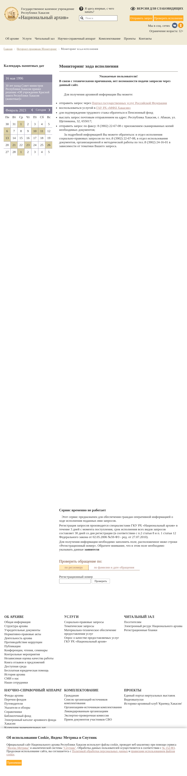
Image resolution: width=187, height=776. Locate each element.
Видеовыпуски (134, 697)
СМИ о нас (12, 676)
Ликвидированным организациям (87, 712)
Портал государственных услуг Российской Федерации (129, 102)
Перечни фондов (15, 701)
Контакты (145, 38)
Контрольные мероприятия (22, 653)
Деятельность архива (18, 638)
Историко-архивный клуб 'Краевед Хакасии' (147, 703)
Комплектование (110, 38)
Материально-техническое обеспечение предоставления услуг (91, 632)
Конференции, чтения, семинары (26, 649)
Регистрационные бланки (141, 634)
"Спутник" (69, 747)
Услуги (27, 38)
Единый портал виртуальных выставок (150, 693)
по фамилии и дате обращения (114, 567)
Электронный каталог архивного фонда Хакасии (31, 722)
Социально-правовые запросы (84, 622)
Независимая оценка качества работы (30, 657)
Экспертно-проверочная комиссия (87, 716)
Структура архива (16, 626)
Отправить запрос (141, 17)
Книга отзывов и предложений (25, 661)
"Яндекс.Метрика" (17, 747)
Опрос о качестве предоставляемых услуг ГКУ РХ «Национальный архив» (92, 639)
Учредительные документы (23, 630)
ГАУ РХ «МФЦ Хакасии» (113, 107)
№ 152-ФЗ (168, 747)
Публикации (12, 645)
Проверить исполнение (168, 17)
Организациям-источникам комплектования (82, 707)
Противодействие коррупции (24, 641)
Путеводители (14, 705)
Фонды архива (14, 697)
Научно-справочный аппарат (77, 38)
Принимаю (14, 762)
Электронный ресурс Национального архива (149, 628)
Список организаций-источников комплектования (86, 699)
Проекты (130, 38)
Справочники (13, 713)
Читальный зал (44, 38)
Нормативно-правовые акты (23, 634)
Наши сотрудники (16, 680)
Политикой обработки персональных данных (100, 751)
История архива (15, 672)
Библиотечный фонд (18, 716)
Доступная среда (15, 664)
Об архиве (12, 38)
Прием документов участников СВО (89, 720)
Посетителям (133, 622)
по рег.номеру (74, 567)
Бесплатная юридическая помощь (27, 668)
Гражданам (71, 693)
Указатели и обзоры (17, 709)
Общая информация (18, 622)
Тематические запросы (79, 626)
